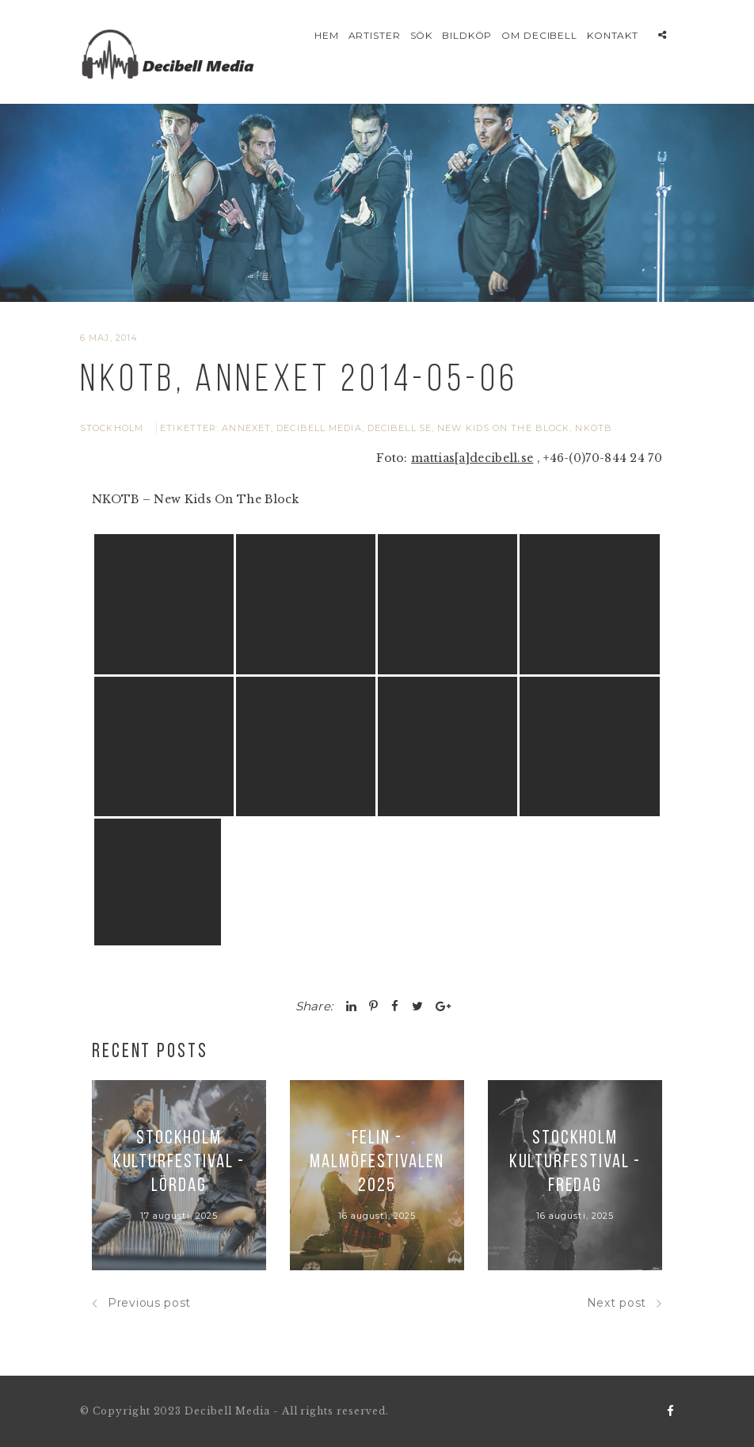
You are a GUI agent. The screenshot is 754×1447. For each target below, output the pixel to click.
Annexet (246, 427)
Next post (624, 1303)
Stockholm (111, 427)
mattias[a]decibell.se (472, 458)
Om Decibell (539, 35)
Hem (326, 35)
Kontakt (613, 35)
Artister (375, 35)
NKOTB (593, 427)
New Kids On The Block (503, 427)
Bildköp (467, 35)
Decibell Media (318, 427)
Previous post (141, 1303)
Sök (421, 35)
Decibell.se (399, 427)
